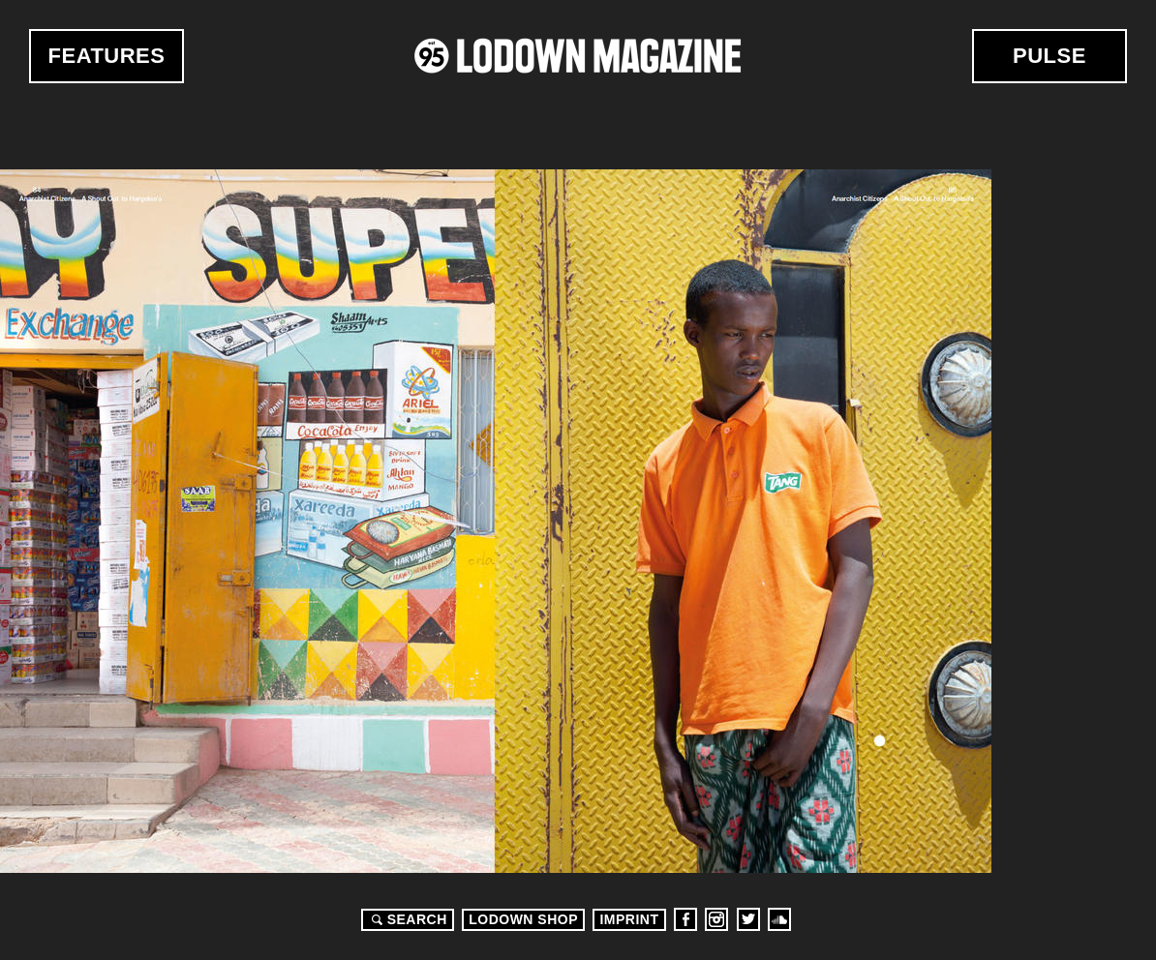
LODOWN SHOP (523, 919)
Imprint (628, 919)
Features (107, 56)
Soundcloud (779, 919)
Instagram (716, 919)
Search (406, 919)
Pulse (1049, 56)
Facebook (685, 919)
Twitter (748, 919)
